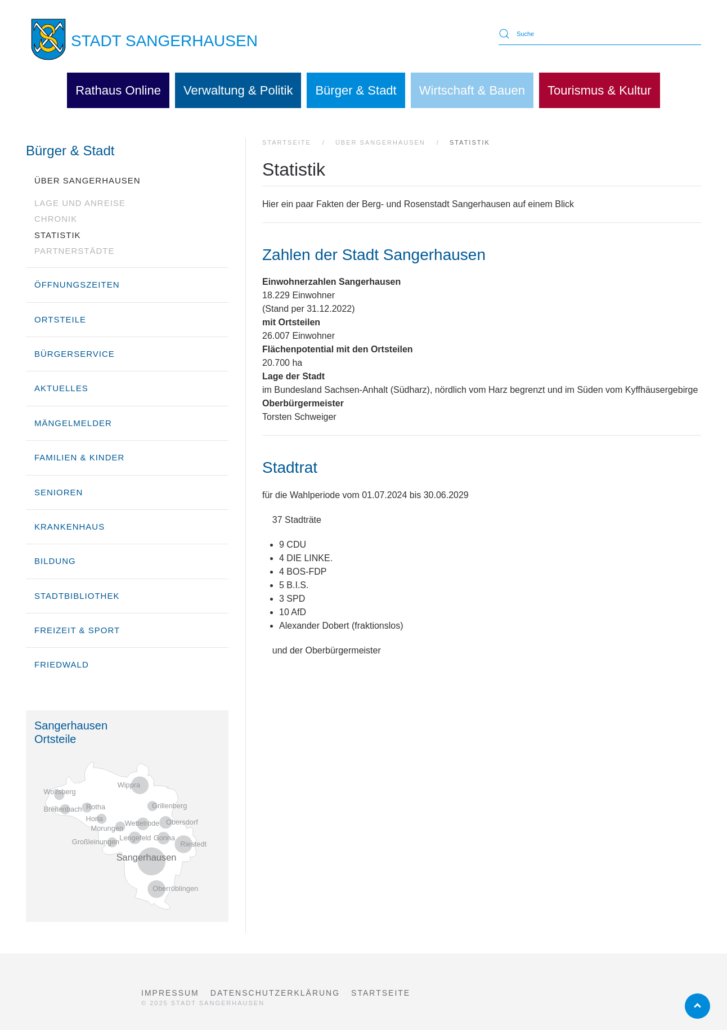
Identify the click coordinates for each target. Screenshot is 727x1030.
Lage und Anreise (79, 203)
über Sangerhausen (87, 180)
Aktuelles (61, 388)
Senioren (58, 492)
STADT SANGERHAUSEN (164, 41)
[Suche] (600, 34)
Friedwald (61, 664)
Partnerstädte (74, 251)
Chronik (55, 218)
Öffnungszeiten (77, 284)
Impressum (170, 992)
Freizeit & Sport (77, 630)
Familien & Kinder (79, 457)
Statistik (57, 235)
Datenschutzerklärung (275, 992)
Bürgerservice (74, 354)
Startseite (380, 992)
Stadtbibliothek (76, 596)
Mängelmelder (73, 423)
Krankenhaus (69, 526)
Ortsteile (60, 319)
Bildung (55, 561)
